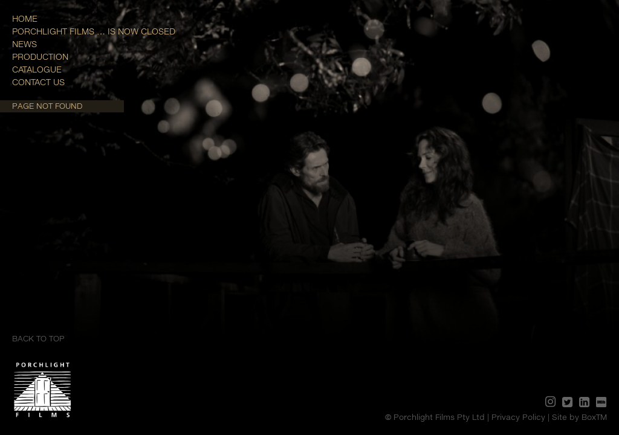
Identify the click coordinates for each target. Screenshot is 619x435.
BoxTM (594, 417)
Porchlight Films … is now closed (93, 31)
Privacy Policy (518, 417)
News (24, 44)
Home (24, 18)
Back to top (38, 338)
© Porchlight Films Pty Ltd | (438, 417)
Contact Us (38, 82)
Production (40, 56)
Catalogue (37, 69)
